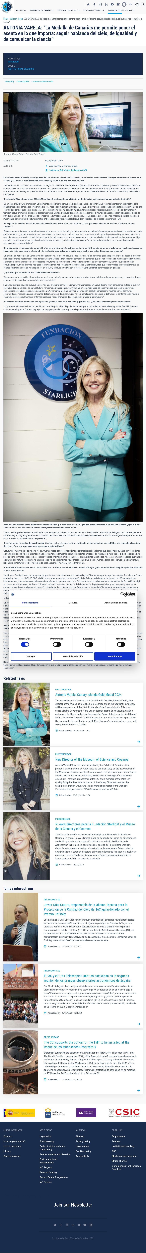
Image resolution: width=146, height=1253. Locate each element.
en (130, 4)
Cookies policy (83, 1151)
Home (5, 19)
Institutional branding (21, 69)
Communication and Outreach (120, 10)
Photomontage (63, 689)
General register (11, 1156)
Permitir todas (115, 656)
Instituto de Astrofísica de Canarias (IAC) (68, 170)
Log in (137, 4)
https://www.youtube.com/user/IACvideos (112, 4)
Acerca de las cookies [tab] (116, 602)
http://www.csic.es (124, 1113)
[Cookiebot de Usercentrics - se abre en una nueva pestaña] (122, 594)
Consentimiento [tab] (30, 602)
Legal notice (82, 1146)
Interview (13, 62)
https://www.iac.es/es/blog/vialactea (124, 4)
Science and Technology (67, 10)
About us (19, 10)
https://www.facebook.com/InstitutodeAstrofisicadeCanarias (94, 4)
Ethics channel (119, 1161)
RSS (114, 1151)
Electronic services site (124, 1156)
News (20, 19)
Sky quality (9, 81)
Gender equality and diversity (55, 1154)
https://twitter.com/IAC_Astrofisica (88, 4)
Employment (118, 1136)
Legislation (45, 1136)
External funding (48, 1172)
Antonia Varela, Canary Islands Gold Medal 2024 (88, 695)
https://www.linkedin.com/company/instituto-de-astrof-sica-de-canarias (106, 4)
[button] (73, 122)
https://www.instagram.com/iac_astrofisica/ (100, 4)
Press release (62, 819)
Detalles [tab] (73, 602)
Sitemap (80, 1136)
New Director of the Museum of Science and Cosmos (91, 759)
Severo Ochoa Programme (54, 1177)
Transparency (47, 1141)
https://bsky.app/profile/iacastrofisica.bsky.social (118, 4)
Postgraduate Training (92, 10)
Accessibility (82, 1156)
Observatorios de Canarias (40, 10)
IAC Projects (46, 1167)
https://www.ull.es (87, 1112)
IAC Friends (46, 1182)
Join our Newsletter (73, 1205)
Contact (7, 1136)
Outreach (13, 19)
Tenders (116, 1141)
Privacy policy (83, 1141)
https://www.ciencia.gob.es (19, 1113)
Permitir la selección (73, 656)
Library (7, 1151)
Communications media (42, 81)
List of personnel (12, 1146)
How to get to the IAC (14, 1141)
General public (23, 81)
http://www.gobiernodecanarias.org (55, 1112)
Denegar (31, 656)
